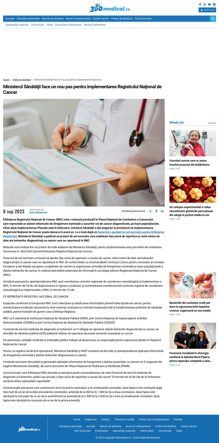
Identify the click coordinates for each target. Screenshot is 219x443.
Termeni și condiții (124, 419)
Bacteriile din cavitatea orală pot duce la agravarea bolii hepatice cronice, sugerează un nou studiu (190, 306)
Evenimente (101, 430)
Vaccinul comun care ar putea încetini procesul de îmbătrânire (189, 162)
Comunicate (37, 24)
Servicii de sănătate (52, 18)
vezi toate (212, 123)
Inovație (10, 18)
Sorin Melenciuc (38, 212)
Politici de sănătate (121, 18)
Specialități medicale (17, 24)
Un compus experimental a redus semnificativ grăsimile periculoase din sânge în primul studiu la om (191, 210)
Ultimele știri (176, 122)
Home (77, 419)
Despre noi (91, 419)
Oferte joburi (147, 430)
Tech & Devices (143, 18)
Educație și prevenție (28, 18)
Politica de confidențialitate (154, 419)
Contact (105, 419)
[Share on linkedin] (162, 211)
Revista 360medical (95, 24)
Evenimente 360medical (68, 24)
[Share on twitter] (150, 211)
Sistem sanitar (101, 18)
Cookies (178, 419)
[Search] (213, 19)
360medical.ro (109, 7)
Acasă (6, 79)
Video (50, 24)
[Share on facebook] (156, 211)
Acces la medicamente (78, 18)
